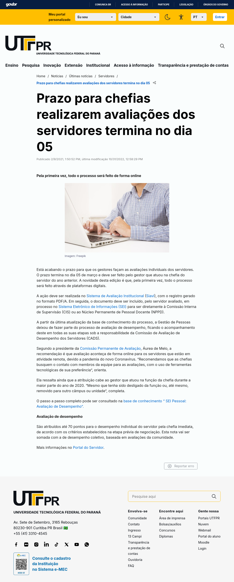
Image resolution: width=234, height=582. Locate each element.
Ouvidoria (135, 560)
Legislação (186, 4)
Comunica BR (103, 4)
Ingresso (134, 530)
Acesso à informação (134, 4)
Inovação (52, 65)
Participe (163, 4)
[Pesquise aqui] (170, 496)
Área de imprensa (172, 518)
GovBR (11, 4)
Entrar (220, 17)
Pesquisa (31, 65)
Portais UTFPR (209, 518)
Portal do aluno (209, 536)
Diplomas (166, 536)
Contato (134, 524)
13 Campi (135, 536)
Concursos (167, 530)
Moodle (203, 542)
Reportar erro (180, 466)
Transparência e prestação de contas (193, 65)
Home (41, 76)
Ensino (11, 65)
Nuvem (203, 524)
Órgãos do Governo (216, 4)
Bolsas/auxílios (170, 524)
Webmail (204, 530)
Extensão (73, 65)
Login (202, 548)
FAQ (131, 566)
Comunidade (137, 518)
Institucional (98, 65)
